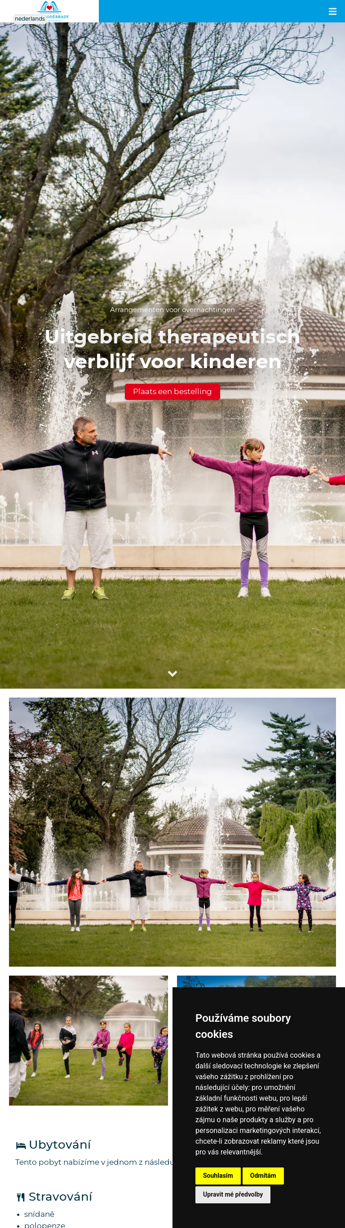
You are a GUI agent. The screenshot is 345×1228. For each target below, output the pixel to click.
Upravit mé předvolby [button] (233, 1194)
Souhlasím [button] (218, 1175)
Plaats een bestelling (172, 391)
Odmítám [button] (263, 1175)
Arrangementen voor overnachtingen (172, 310)
